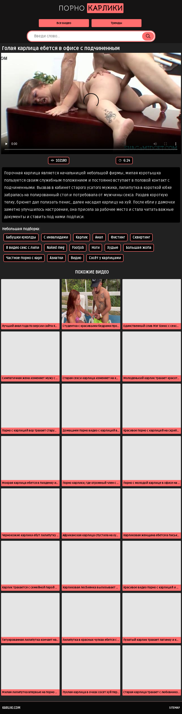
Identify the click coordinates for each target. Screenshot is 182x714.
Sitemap (174, 707)
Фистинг (118, 237)
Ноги (95, 248)
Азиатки (56, 258)
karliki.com (11, 708)
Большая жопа (138, 248)
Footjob (78, 248)
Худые (112, 248)
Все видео (63, 23)
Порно (91, 8)
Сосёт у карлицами (105, 258)
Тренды (116, 23)
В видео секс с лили (22, 248)
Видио (76, 258)
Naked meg (55, 248)
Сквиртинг (141, 237)
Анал (99, 237)
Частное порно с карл (24, 258)
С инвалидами (56, 237)
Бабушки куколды (21, 237)
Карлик (81, 237)
